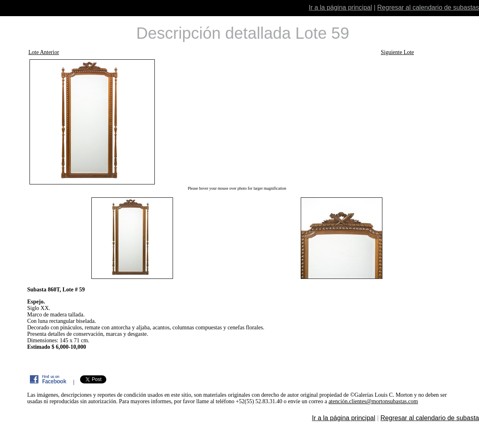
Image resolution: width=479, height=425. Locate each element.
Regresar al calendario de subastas (428, 7)
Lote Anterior (43, 52)
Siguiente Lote (397, 52)
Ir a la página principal (340, 7)
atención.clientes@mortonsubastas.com (373, 401)
